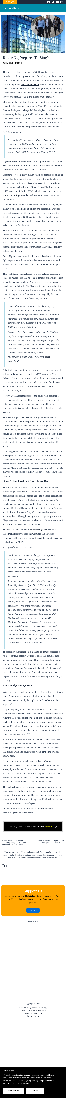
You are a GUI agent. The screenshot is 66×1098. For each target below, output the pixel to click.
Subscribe (48, 826)
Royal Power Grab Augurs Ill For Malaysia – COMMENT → (50, 842)
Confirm (35, 1090)
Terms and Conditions (33, 1013)
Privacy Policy (33, 1016)
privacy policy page (20, 1080)
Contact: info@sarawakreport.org (32, 1008)
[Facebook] (48, 2)
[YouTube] (57, 2)
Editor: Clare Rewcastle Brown (33, 1010)
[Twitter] (53, 2)
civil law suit (13, 529)
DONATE (10, 2)
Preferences (13, 1090)
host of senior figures (13, 195)
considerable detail (30, 84)
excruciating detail (38, 529)
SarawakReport (12, 8)
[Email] (61, 2)
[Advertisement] (33, 960)
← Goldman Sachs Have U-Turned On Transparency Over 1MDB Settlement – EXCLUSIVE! (16, 843)
